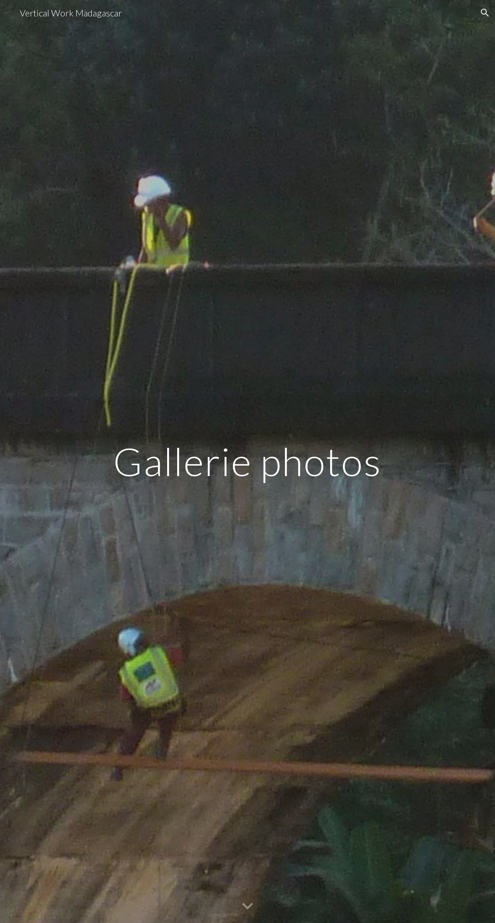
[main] (247, 461)
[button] (484, 13)
